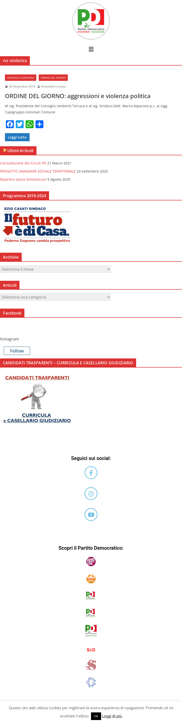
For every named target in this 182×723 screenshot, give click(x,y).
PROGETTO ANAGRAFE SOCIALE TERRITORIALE (38, 171)
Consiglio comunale (20, 77)
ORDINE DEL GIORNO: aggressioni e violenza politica (78, 96)
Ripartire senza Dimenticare (23, 179)
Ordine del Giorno (53, 77)
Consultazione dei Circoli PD (23, 163)
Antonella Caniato (53, 86)
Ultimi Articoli (20, 150)
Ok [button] (96, 716)
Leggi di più (112, 715)
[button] (91, 49)
